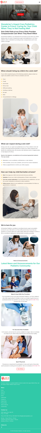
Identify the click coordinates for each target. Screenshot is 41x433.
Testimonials (3, 397)
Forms (2, 395)
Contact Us (3, 399)
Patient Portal (3, 401)
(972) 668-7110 (34, 299)
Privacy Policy (4, 402)
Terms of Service (4, 404)
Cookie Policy (4, 406)
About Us (3, 392)
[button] (39, 2)
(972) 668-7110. (36, 365)
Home (2, 390)
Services (3, 393)
